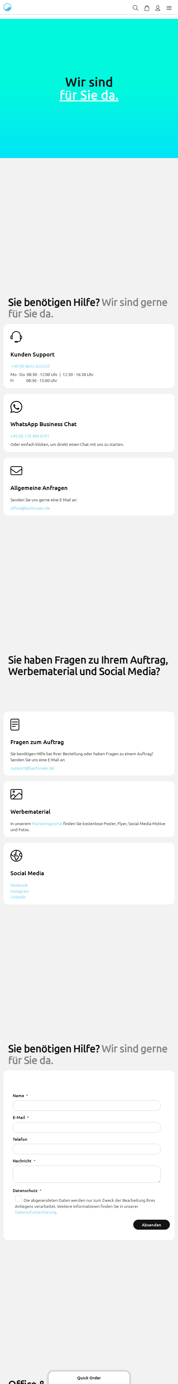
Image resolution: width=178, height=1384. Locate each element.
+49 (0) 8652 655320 (29, 366)
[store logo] (8, 7)
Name (19, 1095)
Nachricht (22, 1160)
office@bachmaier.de (30, 508)
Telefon (20, 1139)
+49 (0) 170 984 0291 (29, 435)
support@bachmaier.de (32, 768)
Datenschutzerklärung (35, 1212)
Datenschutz (25, 1190)
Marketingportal (47, 823)
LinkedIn (18, 896)
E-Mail (19, 1117)
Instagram (19, 891)
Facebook (19, 885)
